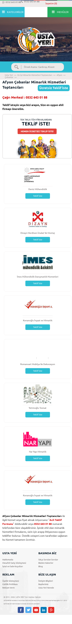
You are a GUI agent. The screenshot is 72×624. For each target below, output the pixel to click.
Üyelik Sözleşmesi (10, 581)
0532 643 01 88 (11, 2)
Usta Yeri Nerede (46, 588)
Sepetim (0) (51, 3)
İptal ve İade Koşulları (12, 566)
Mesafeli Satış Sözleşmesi (14, 563)
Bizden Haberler (45, 563)
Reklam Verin (8, 588)
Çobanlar (9, 77)
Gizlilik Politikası (10, 584)
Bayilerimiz (43, 584)
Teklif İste (37, 196)
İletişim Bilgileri (45, 581)
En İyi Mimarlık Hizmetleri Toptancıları (34, 75)
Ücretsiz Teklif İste (53, 88)
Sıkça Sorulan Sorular (48, 559)
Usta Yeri (9, 75)
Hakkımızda (7, 559)
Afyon (59, 75)
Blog (40, 566)
